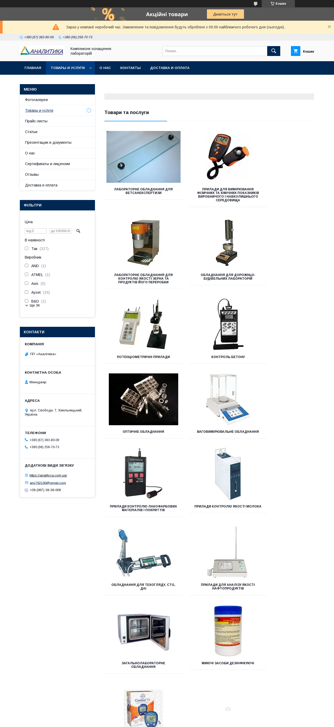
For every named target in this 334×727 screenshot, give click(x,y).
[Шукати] (273, 51)
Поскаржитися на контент (159, 720)
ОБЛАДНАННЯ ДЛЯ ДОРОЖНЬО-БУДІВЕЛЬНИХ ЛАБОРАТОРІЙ (137, 280)
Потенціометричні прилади (209, 278)
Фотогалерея (36, 100)
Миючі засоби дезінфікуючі (209, 517)
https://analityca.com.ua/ (48, 475)
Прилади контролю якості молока (137, 440)
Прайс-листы (36, 121)
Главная (33, 68)
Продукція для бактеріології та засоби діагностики (281, 597)
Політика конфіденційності (200, 720)
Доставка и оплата (169, 68)
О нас (105, 68)
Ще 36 (35, 305)
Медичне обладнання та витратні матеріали (281, 519)
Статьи (31, 132)
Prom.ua (192, 715)
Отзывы (32, 174)
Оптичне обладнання (137, 357)
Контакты (130, 68)
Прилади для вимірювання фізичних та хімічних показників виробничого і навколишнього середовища (209, 196)
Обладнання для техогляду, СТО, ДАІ (209, 440)
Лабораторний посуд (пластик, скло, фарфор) (209, 597)
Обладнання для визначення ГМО (137, 676)
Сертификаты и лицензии (47, 164)
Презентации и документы (48, 142)
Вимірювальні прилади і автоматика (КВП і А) (137, 597)
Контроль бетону (281, 278)
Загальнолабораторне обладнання (137, 519)
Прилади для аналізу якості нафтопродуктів (281, 440)
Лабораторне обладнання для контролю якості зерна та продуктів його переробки (281, 192)
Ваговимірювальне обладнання (209, 358)
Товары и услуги (68, 68)
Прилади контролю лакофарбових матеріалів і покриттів (281, 360)
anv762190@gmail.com (48, 483)
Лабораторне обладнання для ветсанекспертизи (137, 191)
